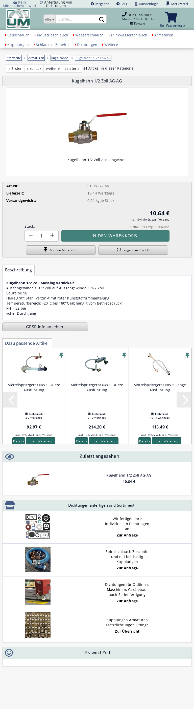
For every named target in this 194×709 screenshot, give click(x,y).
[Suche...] (49, 19)
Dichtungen (87, 44)
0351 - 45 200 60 (141, 15)
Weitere (111, 44)
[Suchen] (102, 19)
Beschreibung (18, 270)
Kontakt (139, 23)
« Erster (15, 68)
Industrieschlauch (52, 35)
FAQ (121, 4)
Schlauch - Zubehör (53, 44)
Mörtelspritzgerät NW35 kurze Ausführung (97, 387)
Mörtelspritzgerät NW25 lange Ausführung (160, 387)
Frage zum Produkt (133, 250)
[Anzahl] (41, 236)
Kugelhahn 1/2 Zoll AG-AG (128, 475)
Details (18, 441)
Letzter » (72, 68)
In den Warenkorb (41, 441)
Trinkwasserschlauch (129, 35)
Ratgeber (100, 4)
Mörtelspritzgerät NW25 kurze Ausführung (34, 387)
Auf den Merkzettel (60, 250)
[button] (31, 236)
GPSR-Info (36, 327)
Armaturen (163, 35)
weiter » (53, 68)
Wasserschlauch (89, 35)
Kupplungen (18, 44)
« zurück (34, 68)
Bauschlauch (18, 35)
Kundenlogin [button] (147, 4)
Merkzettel (177, 4)
